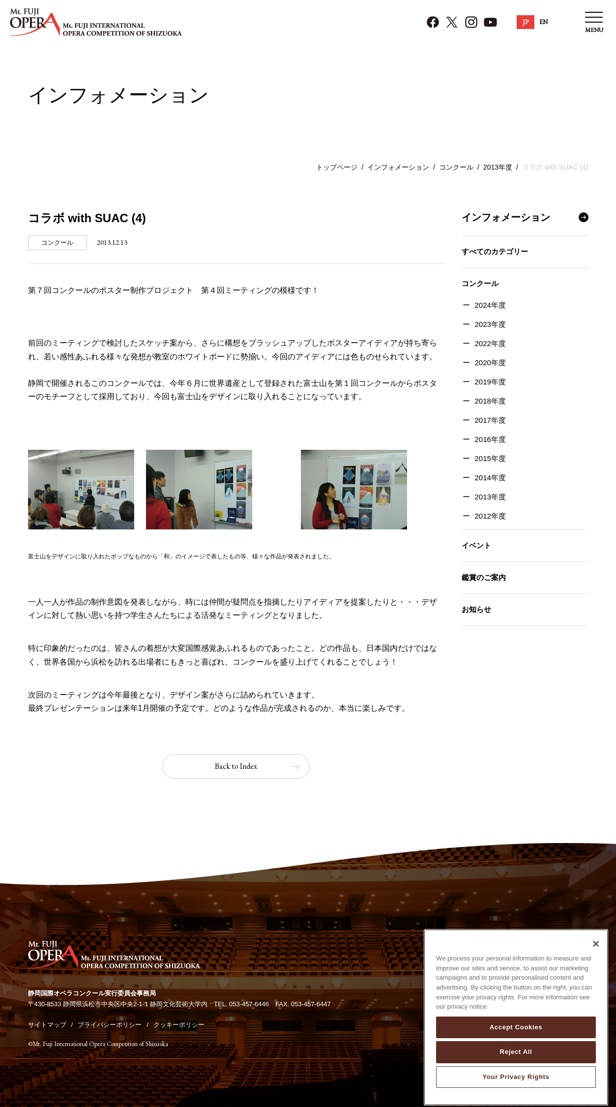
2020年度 (490, 362)
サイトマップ (47, 1024)
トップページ (336, 167)
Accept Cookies (516, 1047)
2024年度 (490, 305)
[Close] (596, 964)
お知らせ (476, 609)
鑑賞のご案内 (484, 577)
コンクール (456, 167)
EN (543, 22)
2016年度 (490, 439)
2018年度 (490, 401)
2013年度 (497, 167)
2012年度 (490, 516)
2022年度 (490, 343)
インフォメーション (398, 167)
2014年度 (490, 477)
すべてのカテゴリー (495, 251)
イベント (476, 545)
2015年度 (490, 458)
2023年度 (490, 324)
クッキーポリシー (179, 1024)
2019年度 (490, 382)
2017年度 (490, 420)
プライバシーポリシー (110, 1024)
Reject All (516, 1072)
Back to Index (236, 766)
